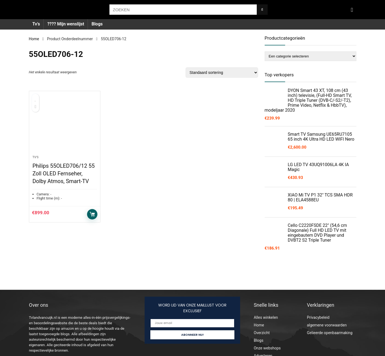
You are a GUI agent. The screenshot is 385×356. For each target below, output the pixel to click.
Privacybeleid (318, 317)
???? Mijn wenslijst (65, 24)
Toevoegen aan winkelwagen (92, 214)
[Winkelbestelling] (222, 72)
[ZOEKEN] (262, 9)
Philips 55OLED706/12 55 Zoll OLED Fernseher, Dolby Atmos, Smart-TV (63, 173)
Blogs (97, 24)
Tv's (35, 157)
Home (34, 39)
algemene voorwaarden (327, 325)
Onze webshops (267, 348)
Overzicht (262, 333)
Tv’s (36, 24)
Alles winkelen (266, 317)
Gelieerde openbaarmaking (330, 333)
